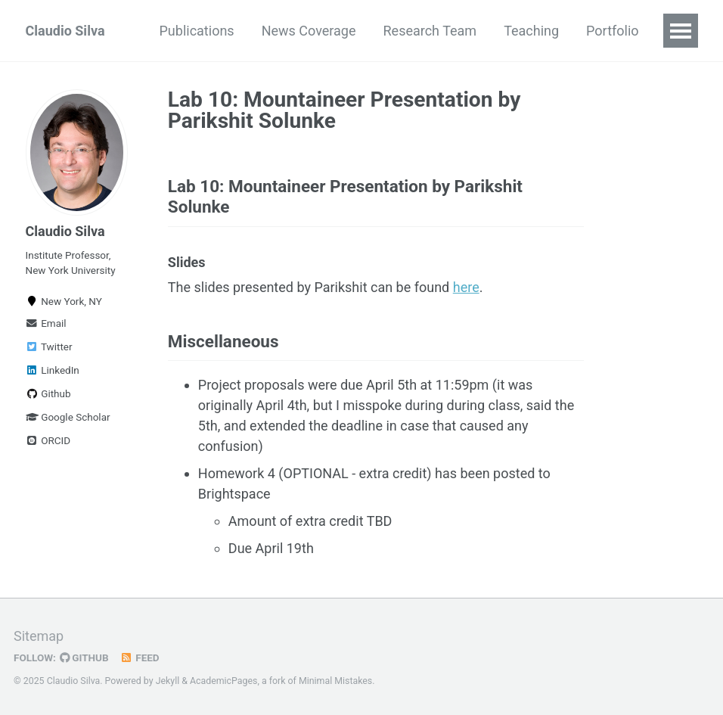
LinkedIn (52, 370)
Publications (197, 31)
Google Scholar (68, 417)
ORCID (48, 440)
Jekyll (168, 681)
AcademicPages (223, 681)
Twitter (49, 346)
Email (46, 323)
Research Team (430, 31)
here (466, 287)
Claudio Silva (65, 31)
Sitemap (39, 636)
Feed (140, 657)
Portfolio (612, 31)
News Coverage (309, 31)
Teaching (531, 31)
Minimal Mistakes (335, 681)
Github (48, 393)
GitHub (84, 657)
